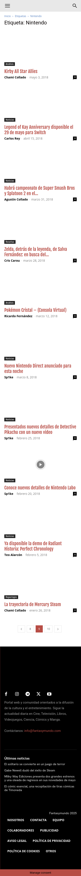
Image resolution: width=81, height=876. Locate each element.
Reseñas (10, 241)
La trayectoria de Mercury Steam (32, 604)
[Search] (75, 6)
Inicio (7, 16)
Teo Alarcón (13, 555)
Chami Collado (15, 77)
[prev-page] (21, 628)
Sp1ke (8, 377)
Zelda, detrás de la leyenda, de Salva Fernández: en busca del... (35, 251)
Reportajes (11, 597)
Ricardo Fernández (18, 316)
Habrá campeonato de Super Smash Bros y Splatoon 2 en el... (39, 190)
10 (48, 629)
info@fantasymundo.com (42, 731)
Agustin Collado (16, 199)
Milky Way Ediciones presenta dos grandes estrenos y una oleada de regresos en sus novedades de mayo (40, 778)
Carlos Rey (12, 138)
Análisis (10, 63)
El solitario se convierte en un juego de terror (34, 764)
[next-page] (58, 628)
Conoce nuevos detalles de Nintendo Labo (40, 488)
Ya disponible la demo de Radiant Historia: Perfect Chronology (33, 546)
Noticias (10, 119)
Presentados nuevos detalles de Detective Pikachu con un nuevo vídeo (40, 429)
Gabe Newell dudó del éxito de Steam (29, 770)
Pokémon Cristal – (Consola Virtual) (35, 310)
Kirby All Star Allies (20, 71)
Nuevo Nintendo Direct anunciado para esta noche (37, 368)
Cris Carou (12, 260)
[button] (7, 6)
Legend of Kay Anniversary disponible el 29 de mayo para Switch (38, 129)
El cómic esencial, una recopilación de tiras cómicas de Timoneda (39, 788)
